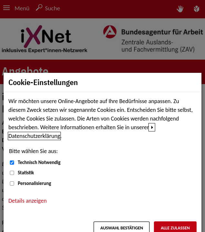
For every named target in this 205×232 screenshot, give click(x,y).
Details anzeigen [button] (27, 200)
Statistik (26, 173)
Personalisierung (34, 183)
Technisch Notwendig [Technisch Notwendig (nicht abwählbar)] (39, 162)
